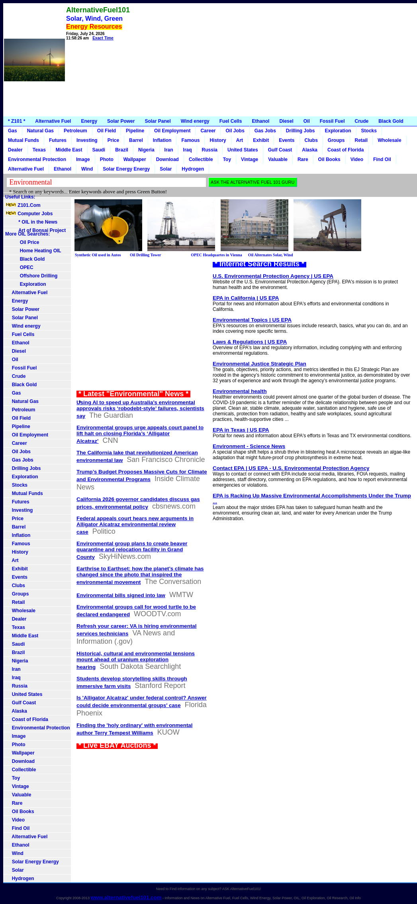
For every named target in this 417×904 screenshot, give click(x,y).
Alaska (309, 150)
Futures (58, 140)
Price (113, 140)
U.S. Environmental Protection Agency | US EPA (273, 276)
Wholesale (389, 140)
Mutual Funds (23, 140)
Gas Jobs (265, 131)
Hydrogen (193, 169)
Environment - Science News (249, 446)
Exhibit (261, 140)
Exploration (338, 131)
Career (207, 131)
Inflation (162, 140)
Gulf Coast (280, 150)
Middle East (69, 150)
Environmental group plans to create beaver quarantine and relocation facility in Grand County (132, 550)
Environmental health (240, 391)
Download (167, 159)
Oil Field (106, 131)
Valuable (278, 159)
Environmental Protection (37, 159)
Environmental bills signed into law (120, 595)
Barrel (136, 140)
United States (242, 150)
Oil (306, 121)
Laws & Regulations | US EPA (250, 342)
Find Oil (382, 159)
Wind (87, 169)
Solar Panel (157, 121)
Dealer (15, 150)
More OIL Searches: (27, 234)
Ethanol (260, 121)
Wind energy (195, 121)
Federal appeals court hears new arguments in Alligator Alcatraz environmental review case (135, 525)
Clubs (311, 140)
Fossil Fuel (332, 121)
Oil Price (22, 242)
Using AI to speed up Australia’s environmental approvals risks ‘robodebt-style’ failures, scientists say (140, 409)
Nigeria (146, 150)
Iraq (187, 150)
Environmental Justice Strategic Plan (259, 364)
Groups (336, 140)
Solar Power (121, 121)
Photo (107, 159)
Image (83, 159)
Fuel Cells (230, 121)
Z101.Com (23, 205)
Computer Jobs (29, 213)
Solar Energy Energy (126, 169)
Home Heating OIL (33, 251)
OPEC (19, 267)
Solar (166, 169)
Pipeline (135, 131)
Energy (89, 121)
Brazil (121, 150)
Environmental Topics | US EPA (252, 320)
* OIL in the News (31, 222)
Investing (87, 140)
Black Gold (390, 121)
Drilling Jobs (300, 131)
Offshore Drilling (31, 276)
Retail (361, 140)
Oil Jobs (234, 131)
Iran (168, 150)
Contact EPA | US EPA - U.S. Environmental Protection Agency (291, 468)
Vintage (249, 159)
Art (239, 140)
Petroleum (75, 131)
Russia (209, 150)
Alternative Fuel (53, 121)
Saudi (99, 150)
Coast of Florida (345, 150)
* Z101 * (16, 121)
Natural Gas (40, 131)
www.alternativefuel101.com (125, 897)
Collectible (201, 159)
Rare (303, 159)
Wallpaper (134, 159)
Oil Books (329, 159)
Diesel (286, 121)
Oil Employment (172, 131)
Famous (190, 140)
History (217, 140)
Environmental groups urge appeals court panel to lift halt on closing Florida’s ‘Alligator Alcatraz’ (140, 434)
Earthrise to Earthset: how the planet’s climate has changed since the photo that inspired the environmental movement (140, 575)
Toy (227, 159)
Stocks (369, 131)
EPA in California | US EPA (246, 298)
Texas (39, 150)
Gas (12, 131)
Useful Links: (20, 197)
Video (356, 159)
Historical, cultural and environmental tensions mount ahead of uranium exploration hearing (135, 660)
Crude (361, 121)
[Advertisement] (274, 60)
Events (286, 140)
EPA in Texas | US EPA (241, 430)
